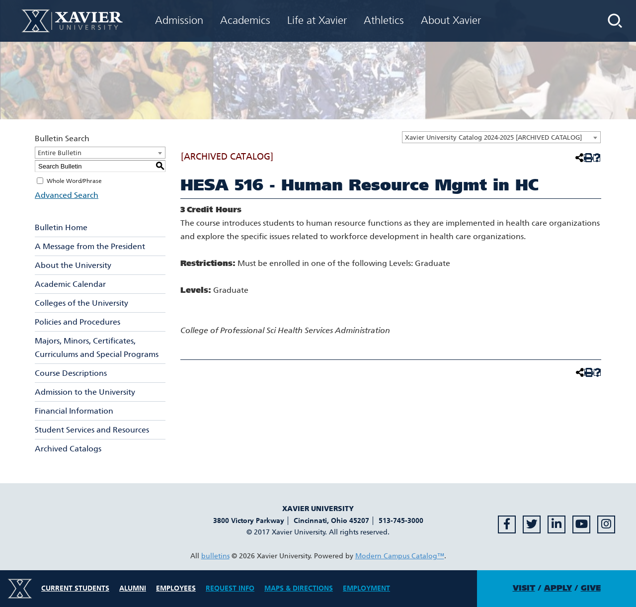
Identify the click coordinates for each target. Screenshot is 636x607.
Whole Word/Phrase (74, 180)
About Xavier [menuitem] (451, 20)
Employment (366, 588)
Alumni (132, 588)
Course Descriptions (71, 373)
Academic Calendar (70, 284)
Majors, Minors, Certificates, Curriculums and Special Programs (97, 347)
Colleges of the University (81, 303)
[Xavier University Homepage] (72, 20)
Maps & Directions (298, 588)
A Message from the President (90, 246)
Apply (558, 588)
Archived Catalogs (68, 448)
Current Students (75, 588)
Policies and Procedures (77, 322)
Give (591, 588)
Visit (524, 588)
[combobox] (501, 137)
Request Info (230, 588)
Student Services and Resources (92, 429)
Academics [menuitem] (245, 20)
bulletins (215, 556)
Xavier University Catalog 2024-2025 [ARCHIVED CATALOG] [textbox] (493, 137)
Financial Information (74, 411)
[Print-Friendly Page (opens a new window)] (587, 158)
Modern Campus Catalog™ (399, 556)
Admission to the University (85, 392)
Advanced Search (66, 195)
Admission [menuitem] (179, 20)
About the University (73, 265)
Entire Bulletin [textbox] (59, 153)
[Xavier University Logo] (19, 588)
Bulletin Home (61, 227)
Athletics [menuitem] (384, 20)
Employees (176, 588)
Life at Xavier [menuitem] (317, 20)
